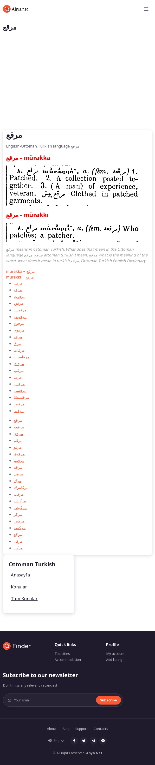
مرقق (18, 433)
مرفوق (19, 330)
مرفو (18, 289)
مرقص (19, 404)
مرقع (30, 271)
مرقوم (19, 460)
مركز (18, 514)
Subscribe (108, 700)
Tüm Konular (24, 598)
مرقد (18, 377)
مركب (19, 494)
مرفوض (20, 316)
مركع (18, 534)
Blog (66, 728)
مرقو (18, 447)
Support (81, 728)
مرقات (19, 350)
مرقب (19, 370)
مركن (18, 548)
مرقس (19, 383)
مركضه (20, 527)
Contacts (101, 728)
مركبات (20, 501)
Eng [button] (53, 740)
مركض (19, 521)
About (52, 728)
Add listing (114, 659)
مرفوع (19, 323)
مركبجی (20, 507)
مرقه (18, 467)
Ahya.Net (94, 753)
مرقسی (20, 390)
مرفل (18, 283)
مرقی (18, 474)
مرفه (18, 336)
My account (115, 653)
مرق (17, 343)
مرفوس (20, 310)
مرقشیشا (21, 397)
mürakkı (13, 277)
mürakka (14, 271)
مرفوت (20, 296)
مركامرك (21, 487)
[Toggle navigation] (146, 9)
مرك (17, 480)
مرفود (19, 303)
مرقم (18, 440)
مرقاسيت (21, 357)
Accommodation (68, 659)
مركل (18, 541)
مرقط (19, 410)
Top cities (62, 653)
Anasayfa (20, 575)
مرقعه (19, 427)
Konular (19, 587)
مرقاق (19, 363)
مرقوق (19, 454)
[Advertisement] (77, 94)
